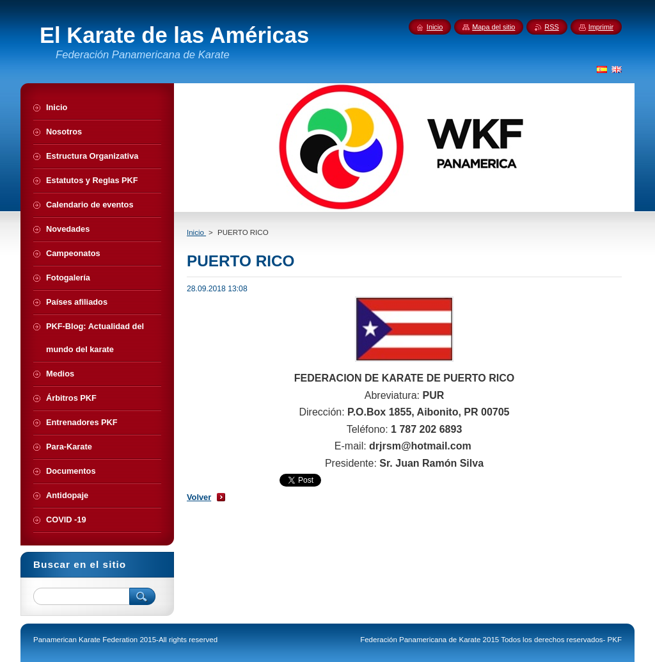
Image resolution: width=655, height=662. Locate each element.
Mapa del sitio (493, 27)
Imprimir (600, 27)
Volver (199, 497)
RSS (551, 27)
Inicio (196, 232)
